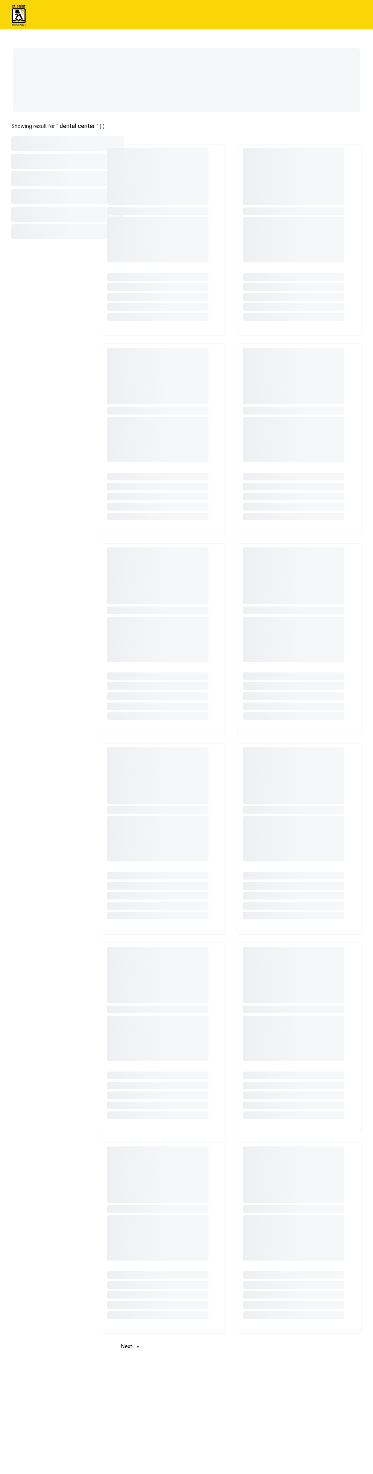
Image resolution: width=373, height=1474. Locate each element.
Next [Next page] (132, 1346)
